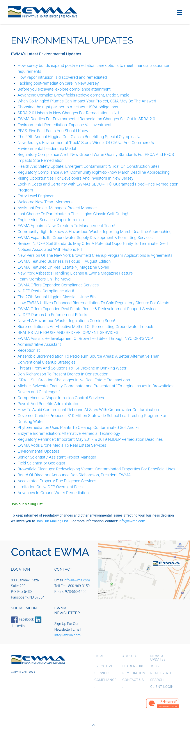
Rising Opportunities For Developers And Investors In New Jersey (75, 178)
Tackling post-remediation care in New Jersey (58, 83)
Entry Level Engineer (36, 196)
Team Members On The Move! (44, 279)
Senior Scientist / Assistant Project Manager (57, 457)
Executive (103, 666)
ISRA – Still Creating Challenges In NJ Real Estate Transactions (74, 380)
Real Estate (161, 673)
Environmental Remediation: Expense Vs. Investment (65, 124)
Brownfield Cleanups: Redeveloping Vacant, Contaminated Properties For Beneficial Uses (96, 469)
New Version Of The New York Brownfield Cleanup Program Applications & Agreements (95, 255)
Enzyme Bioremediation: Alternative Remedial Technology (69, 433)
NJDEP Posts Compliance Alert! (46, 291)
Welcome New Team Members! (45, 202)
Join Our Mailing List (52, 521)
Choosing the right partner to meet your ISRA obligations (68, 107)
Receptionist (29, 350)
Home (99, 656)
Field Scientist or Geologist (41, 463)
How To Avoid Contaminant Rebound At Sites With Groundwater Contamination (88, 409)
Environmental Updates (38, 451)
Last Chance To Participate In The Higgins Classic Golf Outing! (73, 213)
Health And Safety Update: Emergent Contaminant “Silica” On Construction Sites (89, 166)
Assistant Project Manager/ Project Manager (57, 208)
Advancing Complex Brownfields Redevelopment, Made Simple (73, 95)
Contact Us (133, 680)
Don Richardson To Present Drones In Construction (63, 374)
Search (157, 680)
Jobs (154, 666)
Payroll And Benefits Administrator (48, 403)
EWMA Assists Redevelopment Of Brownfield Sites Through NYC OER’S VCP (85, 338)
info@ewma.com (132, 521)
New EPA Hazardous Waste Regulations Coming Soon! (66, 320)
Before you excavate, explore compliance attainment (64, 89)
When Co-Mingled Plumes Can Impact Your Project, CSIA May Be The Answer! (87, 101)
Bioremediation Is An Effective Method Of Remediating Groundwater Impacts (86, 326)
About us (131, 656)
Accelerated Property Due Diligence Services (57, 481)
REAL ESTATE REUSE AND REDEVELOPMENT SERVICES (68, 332)
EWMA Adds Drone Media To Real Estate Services (62, 445)
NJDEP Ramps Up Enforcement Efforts (52, 314)
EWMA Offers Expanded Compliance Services (58, 285)
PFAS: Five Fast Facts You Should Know (53, 130)
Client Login (162, 686)
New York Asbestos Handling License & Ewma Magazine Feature (75, 273)
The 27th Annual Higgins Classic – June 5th (57, 297)
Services (102, 673)
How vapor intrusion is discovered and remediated (62, 77)
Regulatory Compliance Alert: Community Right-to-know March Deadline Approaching (94, 172)
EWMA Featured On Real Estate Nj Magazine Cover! (63, 267)
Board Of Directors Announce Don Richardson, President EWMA (74, 475)
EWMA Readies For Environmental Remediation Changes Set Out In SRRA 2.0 (86, 118)
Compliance (105, 680)
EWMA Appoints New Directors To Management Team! (66, 225)
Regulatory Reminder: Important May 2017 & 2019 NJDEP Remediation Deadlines (90, 439)
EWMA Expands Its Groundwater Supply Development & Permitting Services (85, 237)
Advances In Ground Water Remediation (53, 492)
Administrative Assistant (39, 344)
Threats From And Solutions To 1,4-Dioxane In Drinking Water (72, 368)
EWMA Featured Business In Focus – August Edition (64, 261)
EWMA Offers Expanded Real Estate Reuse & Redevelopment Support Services (87, 308)
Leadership (132, 666)
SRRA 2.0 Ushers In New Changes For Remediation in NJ (68, 113)
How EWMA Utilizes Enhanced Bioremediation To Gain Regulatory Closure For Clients (93, 302)
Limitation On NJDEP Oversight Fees (50, 486)
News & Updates (158, 658)
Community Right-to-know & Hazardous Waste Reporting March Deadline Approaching (95, 231)
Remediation (133, 673)
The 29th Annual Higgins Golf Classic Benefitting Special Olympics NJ (80, 136)
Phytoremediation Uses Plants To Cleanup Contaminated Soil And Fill (79, 427)
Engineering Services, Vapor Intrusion (51, 219)
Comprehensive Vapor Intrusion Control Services (61, 397)
